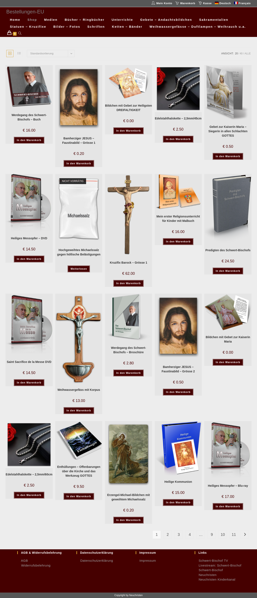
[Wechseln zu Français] (242, 3)
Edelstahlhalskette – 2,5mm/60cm (29, 474)
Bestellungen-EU (25, 11)
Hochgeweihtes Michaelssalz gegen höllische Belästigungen (78, 252)
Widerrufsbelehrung (34, 565)
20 (236, 53)
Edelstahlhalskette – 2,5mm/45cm (178, 118)
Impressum (146, 560)
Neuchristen (205, 575)
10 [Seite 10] (223, 535)
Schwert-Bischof (209, 570)
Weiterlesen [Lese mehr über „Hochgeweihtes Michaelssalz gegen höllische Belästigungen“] (79, 268)
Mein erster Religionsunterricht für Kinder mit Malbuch (178, 218)
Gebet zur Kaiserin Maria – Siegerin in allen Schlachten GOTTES (228, 131)
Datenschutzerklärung (94, 560)
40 (241, 53)
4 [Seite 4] (190, 535)
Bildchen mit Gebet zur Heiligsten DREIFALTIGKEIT (128, 108)
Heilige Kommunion (178, 481)
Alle (248, 53)
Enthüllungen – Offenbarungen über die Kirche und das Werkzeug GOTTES (78, 471)
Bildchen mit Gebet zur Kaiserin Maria (228, 339)
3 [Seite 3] (179, 535)
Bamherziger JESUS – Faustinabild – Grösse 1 (78, 140)
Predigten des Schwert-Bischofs (227, 250)
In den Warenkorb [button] (29, 140)
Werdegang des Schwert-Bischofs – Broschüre (128, 350)
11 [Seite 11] (234, 535)
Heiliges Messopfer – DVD (29, 238)
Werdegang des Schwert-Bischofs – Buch (29, 117)
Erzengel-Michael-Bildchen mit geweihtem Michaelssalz (128, 497)
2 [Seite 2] (168, 535)
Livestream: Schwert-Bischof (218, 565)
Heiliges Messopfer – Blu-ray (228, 485)
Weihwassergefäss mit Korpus (79, 389)
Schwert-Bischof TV (211, 560)
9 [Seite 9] (212, 535)
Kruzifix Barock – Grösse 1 (128, 262)
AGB (22, 560)
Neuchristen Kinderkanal (215, 579)
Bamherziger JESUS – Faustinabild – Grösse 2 (178, 369)
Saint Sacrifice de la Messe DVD (29, 362)
